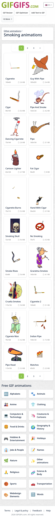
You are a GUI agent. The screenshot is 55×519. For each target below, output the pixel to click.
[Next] (40, 48)
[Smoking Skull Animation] (15, 229)
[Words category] (41, 494)
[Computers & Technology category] (14, 415)
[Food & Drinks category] (14, 426)
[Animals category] (41, 394)
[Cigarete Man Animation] (15, 326)
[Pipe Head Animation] (15, 358)
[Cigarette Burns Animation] (15, 195)
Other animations (12, 31)
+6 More (6, 19)
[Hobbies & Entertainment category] (14, 438)
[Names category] (41, 450)
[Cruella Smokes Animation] (15, 294)
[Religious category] (14, 472)
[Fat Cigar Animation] (40, 161)
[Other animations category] (41, 461)
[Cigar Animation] (15, 100)
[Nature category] (14, 460)
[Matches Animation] (40, 358)
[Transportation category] (41, 484)
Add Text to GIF (38, 12)
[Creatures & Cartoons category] (41, 415)
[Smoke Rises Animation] (15, 261)
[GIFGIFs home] (20, 5)
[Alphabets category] (14, 394)
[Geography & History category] (41, 427)
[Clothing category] (41, 404)
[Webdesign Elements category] (14, 494)
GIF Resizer (8, 12)
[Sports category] (14, 484)
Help (48, 510)
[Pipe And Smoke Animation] (40, 100)
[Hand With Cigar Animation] (40, 195)
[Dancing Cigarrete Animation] (15, 130)
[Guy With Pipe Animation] (40, 69)
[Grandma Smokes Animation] (40, 261)
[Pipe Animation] (40, 130)
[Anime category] (14, 404)
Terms (7, 510)
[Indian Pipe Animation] (40, 326)
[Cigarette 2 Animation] (40, 294)
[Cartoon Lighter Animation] (15, 161)
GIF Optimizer (22, 12)
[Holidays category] (41, 438)
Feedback (37, 510)
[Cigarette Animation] (15, 69)
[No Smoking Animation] (40, 229)
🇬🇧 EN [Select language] (47, 5)
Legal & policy (21, 510)
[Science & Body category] (41, 472)
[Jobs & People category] (14, 450)
